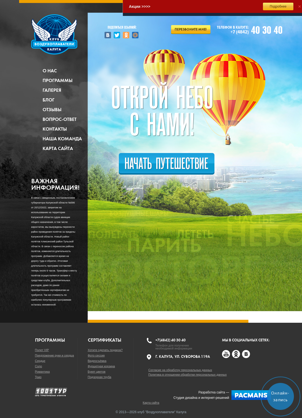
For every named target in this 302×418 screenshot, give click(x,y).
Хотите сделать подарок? (105, 350)
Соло (38, 366)
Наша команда (62, 139)
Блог (48, 100)
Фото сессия (96, 355)
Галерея (52, 90)
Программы (57, 80)
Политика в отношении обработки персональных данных (187, 374)
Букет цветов (97, 371)
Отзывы (52, 110)
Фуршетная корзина (101, 366)
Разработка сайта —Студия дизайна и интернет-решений (222, 395)
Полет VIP (42, 350)
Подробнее (278, 6)
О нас (50, 71)
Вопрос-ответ (60, 119)
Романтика (42, 371)
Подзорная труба (99, 377)
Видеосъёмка (97, 360)
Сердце (40, 360)
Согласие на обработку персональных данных (180, 370)
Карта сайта (58, 148)
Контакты (55, 129)
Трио (38, 377)
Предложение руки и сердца (54, 355)
